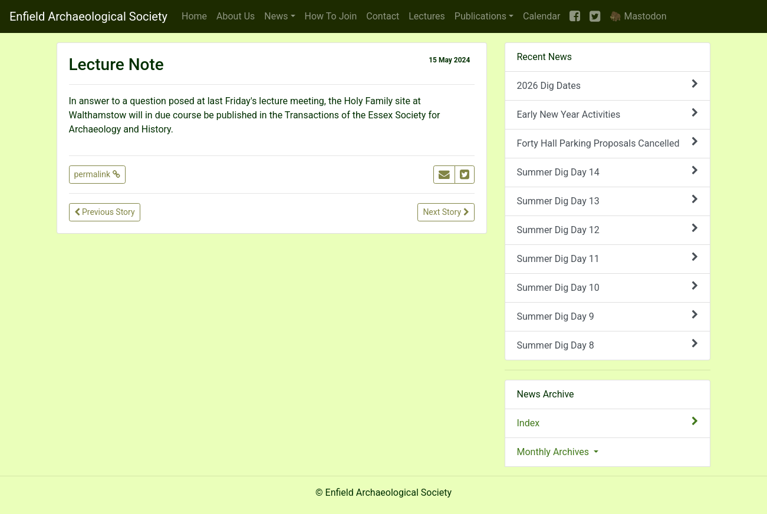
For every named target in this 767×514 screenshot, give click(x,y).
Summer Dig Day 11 (608, 258)
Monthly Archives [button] (554, 451)
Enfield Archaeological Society (88, 16)
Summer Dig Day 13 (608, 200)
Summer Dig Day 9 (608, 316)
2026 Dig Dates (608, 85)
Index (608, 422)
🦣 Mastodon (638, 16)
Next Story (446, 212)
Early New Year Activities (608, 114)
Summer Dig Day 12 (608, 229)
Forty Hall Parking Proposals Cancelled (608, 143)
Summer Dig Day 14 (608, 171)
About (235, 16)
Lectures (427, 16)
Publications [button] (480, 16)
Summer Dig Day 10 (608, 287)
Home (194, 16)
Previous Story (104, 212)
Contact (382, 16)
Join (331, 16)
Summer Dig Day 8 (608, 345)
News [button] (276, 16)
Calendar (541, 16)
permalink (97, 174)
